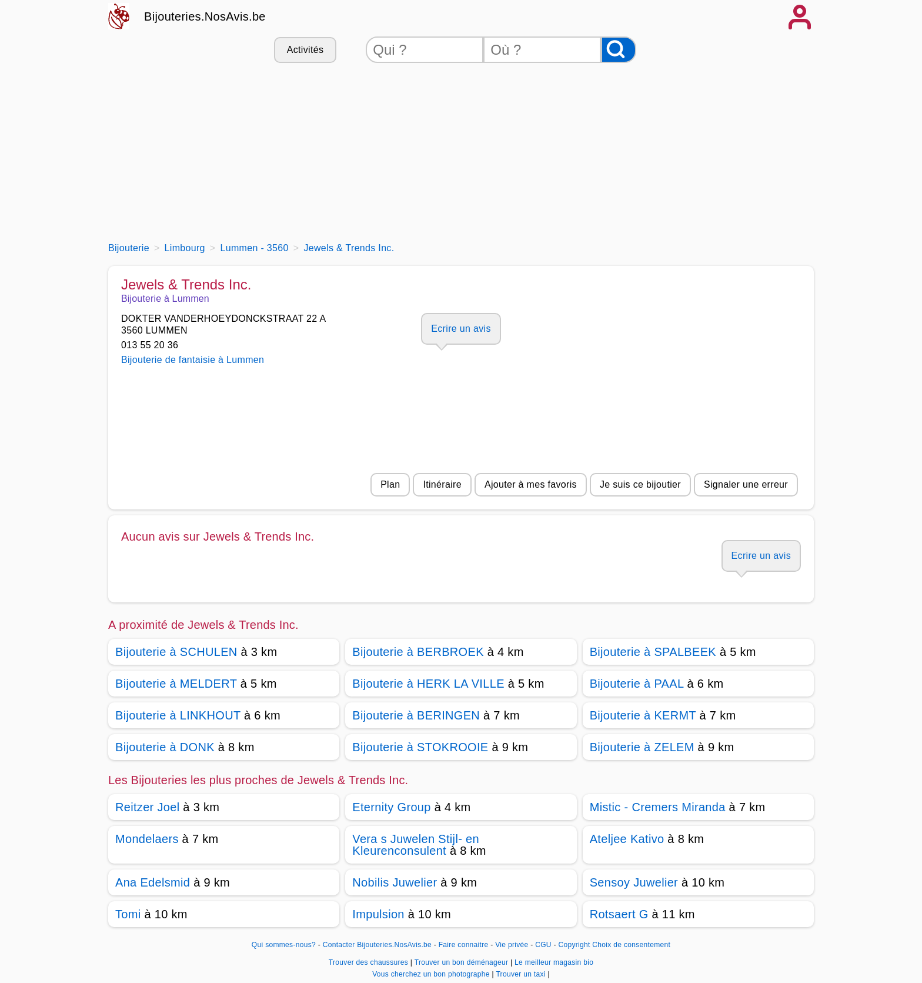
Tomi (128, 914)
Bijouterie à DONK (165, 747)
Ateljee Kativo (627, 838)
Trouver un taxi (521, 974)
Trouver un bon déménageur (462, 962)
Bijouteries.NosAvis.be (205, 16)
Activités (305, 50)
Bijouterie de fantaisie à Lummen (192, 360)
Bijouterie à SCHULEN (176, 651)
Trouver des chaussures (369, 962)
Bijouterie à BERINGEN (416, 715)
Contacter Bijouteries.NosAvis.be (377, 945)
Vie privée (511, 945)
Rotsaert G (619, 914)
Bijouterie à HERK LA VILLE (428, 683)
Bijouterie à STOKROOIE (420, 747)
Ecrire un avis (460, 329)
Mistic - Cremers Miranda (658, 807)
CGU (543, 945)
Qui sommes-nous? (284, 945)
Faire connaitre (464, 945)
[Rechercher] (618, 49)
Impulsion (378, 914)
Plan (390, 484)
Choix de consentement (631, 945)
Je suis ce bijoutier (640, 484)
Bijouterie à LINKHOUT (177, 715)
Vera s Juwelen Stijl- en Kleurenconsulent (415, 844)
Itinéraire (442, 484)
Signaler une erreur (746, 484)
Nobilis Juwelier (394, 882)
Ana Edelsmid (152, 882)
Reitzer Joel (147, 807)
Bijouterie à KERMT (643, 715)
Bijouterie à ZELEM (642, 747)
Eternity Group (391, 807)
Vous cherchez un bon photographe (432, 974)
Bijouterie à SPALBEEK (653, 651)
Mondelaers (147, 838)
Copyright (574, 945)
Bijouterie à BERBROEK (417, 651)
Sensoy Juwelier (634, 882)
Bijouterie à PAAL (637, 683)
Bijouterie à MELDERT (176, 683)
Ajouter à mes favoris (531, 484)
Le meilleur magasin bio (554, 962)
